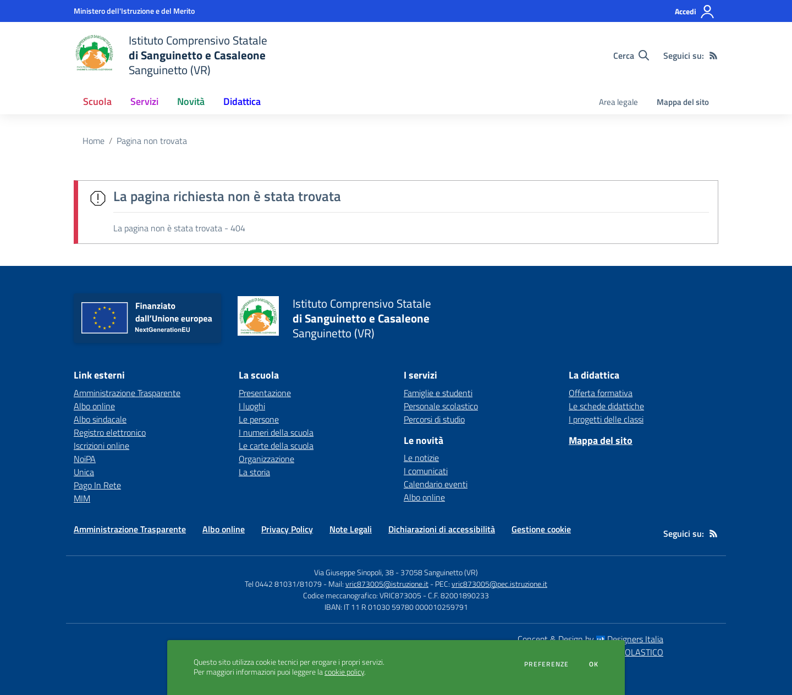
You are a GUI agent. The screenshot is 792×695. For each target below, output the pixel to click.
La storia (254, 472)
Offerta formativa (600, 392)
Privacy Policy (287, 529)
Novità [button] (191, 101)
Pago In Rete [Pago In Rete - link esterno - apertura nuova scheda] (97, 485)
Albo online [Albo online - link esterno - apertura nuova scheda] (94, 406)
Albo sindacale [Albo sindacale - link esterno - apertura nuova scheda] (100, 419)
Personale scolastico (441, 406)
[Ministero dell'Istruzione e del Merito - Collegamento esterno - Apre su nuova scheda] (134, 10)
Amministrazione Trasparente (130, 529)
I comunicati (426, 470)
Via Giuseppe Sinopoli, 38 (354, 572)
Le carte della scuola (276, 445)
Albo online (424, 497)
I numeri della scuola (276, 432)
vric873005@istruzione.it (386, 584)
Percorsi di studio (434, 419)
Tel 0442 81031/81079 (283, 584)
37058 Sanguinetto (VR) (439, 572)
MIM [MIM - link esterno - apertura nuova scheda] (82, 498)
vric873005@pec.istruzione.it (499, 584)
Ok (594, 664)
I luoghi (252, 406)
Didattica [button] (242, 101)
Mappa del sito (683, 102)
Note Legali (350, 529)
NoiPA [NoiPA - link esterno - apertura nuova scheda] (85, 458)
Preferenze (546, 664)
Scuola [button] (97, 101)
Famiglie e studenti (438, 392)
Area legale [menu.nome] (618, 102)
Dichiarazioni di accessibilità (441, 529)
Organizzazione (266, 458)
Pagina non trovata (152, 140)
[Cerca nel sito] (631, 55)
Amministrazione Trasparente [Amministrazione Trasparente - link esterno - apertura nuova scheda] (127, 392)
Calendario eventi (436, 484)
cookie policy (344, 672)
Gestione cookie (541, 529)
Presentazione (265, 392)
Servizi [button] (144, 101)
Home (93, 140)
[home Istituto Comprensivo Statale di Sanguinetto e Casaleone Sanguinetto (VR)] (170, 55)
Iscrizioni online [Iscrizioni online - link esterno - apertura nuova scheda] (101, 445)
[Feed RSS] (713, 55)
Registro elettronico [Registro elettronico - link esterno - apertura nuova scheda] (110, 432)
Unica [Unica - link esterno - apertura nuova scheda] (84, 472)
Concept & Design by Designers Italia (590, 639)
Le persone (259, 419)
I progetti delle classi (606, 419)
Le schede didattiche (606, 406)
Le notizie (421, 457)
